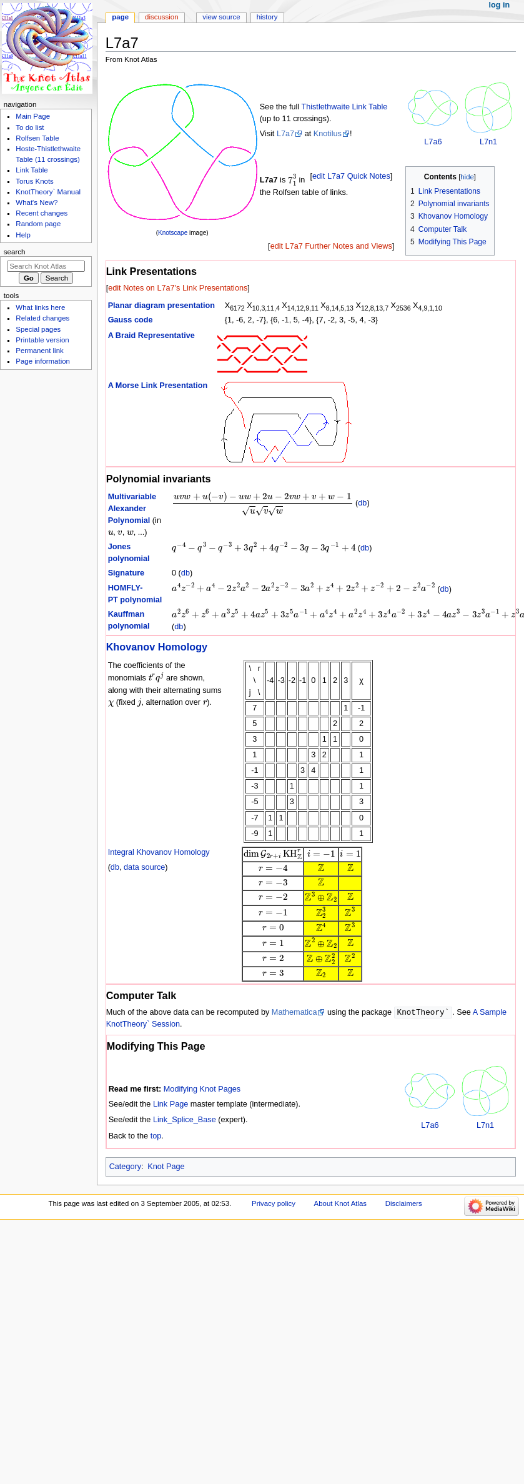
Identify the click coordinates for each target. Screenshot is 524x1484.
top (156, 1136)
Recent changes (41, 213)
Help (23, 235)
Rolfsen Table (37, 138)
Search (15, 252)
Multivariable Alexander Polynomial (132, 508)
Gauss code (130, 320)
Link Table (31, 170)
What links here (40, 307)
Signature (126, 573)
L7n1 (488, 141)
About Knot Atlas (340, 1204)
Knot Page (165, 1167)
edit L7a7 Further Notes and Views (331, 246)
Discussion (161, 17)
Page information (43, 361)
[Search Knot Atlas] (46, 266)
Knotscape (172, 232)
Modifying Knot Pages (202, 1089)
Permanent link (39, 350)
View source (221, 17)
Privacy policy (273, 1204)
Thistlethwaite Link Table (344, 106)
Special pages (38, 329)
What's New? (36, 202)
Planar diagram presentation (161, 305)
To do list (30, 127)
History (267, 17)
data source (144, 867)
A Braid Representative (151, 335)
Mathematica (294, 1012)
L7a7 (285, 133)
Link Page (170, 1104)
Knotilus (328, 133)
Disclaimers (403, 1204)
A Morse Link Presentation (158, 385)
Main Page (33, 116)
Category (125, 1167)
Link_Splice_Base (184, 1120)
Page (120, 17)
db (362, 503)
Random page (38, 223)
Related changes (42, 318)
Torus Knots (34, 181)
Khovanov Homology (157, 646)
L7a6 (433, 141)
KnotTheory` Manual (48, 192)
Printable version (42, 340)
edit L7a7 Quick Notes (351, 176)
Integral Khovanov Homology (159, 852)
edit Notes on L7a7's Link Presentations (177, 288)
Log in (499, 5)
